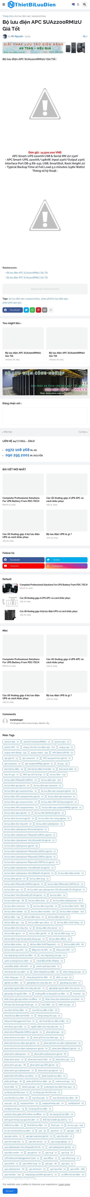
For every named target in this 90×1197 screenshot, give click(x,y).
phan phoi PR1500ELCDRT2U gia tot (23, 1032)
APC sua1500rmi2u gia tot (57, 758)
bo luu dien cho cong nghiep (54, 818)
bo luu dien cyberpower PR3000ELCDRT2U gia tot (29, 857)
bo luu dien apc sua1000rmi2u (20, 791)
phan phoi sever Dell (39, 1059)
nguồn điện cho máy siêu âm (46, 1026)
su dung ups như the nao (46, 1092)
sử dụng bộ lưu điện (39, 1109)
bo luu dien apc (51, 780)
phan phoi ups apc (12, 302)
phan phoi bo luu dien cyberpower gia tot (25, 1048)
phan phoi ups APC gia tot (44, 1065)
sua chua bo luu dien (16, 1098)
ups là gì (67, 1153)
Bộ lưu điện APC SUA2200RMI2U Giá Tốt (27, 272)
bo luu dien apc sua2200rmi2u (30, 16)
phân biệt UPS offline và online (20, 1076)
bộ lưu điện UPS (74, 944)
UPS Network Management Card (21, 1158)
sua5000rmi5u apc (53, 1103)
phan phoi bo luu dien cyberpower (62, 1043)
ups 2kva (56, 1131)
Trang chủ (8, 16)
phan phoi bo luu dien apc (54, 298)
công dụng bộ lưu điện (39, 977)
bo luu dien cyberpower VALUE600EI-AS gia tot (28, 868)
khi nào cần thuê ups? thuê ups (20, 1005)
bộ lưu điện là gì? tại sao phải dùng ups (24, 939)
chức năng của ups (73, 972)
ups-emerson (37, 1169)
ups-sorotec (12, 1174)
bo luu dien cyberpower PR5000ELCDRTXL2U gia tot (31, 862)
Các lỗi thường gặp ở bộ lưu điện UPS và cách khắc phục (21, 536)
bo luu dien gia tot (14, 879)
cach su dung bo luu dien (18, 961)
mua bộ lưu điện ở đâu (44, 1010)
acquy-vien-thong (15, 753)
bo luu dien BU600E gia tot (49, 813)
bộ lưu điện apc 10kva (40, 922)
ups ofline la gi (70, 1158)
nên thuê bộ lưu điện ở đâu (53, 1021)
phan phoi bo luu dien (16, 1037)
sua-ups (10, 1103)
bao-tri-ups (11, 774)
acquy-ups (66, 747)
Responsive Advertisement (45, 289)
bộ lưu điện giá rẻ (14, 933)
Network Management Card (19, 1021)
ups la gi (51, 1153)
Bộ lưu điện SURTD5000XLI (45, 944)
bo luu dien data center (71, 873)
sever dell (11, 1087)
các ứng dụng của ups (53, 955)
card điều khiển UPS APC (18, 966)
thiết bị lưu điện (13, 1125)
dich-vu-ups (63, 977)
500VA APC (11, 747)
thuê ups (57, 1125)
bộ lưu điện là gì (63, 933)
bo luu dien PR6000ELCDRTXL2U (65, 884)
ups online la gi (32, 1163)
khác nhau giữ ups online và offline (22, 999)
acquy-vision (39, 753)
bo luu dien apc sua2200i (61, 796)
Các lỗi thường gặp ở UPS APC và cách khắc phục (65, 500)
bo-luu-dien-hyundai (45, 906)
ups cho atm (64, 1136)
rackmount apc (65, 1081)
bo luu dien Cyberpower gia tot (21, 846)
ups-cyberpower (14, 1169)
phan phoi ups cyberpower (19, 1070)
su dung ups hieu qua (16, 1092)
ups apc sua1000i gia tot (39, 1136)
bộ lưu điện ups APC (15, 950)
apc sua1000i (30, 758)
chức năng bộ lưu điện (45, 972)
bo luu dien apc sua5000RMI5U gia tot (61, 807)
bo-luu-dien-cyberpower (67, 900)
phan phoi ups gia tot (50, 1070)
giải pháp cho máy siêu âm (41, 983)
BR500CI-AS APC (42, 950)
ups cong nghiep (60, 1142)
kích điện (48, 1005)
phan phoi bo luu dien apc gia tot (21, 1043)
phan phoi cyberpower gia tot (50, 1054)
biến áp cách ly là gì (34, 774)
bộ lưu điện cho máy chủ (17, 928)
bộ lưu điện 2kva (34, 917)
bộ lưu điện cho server (48, 928)
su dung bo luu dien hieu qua (59, 1087)
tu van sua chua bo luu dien (19, 1131)
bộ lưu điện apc (14, 922)
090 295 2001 (17, 455)
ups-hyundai (58, 1169)
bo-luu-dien (57, 895)
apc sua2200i (12, 763)
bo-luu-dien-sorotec (43, 911)
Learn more (64, 1184)
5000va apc (62, 742)
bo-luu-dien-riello (73, 906)
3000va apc (11, 742)
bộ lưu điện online (15, 944)
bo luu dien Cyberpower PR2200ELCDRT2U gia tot (30, 851)
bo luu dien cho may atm (17, 824)
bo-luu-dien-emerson (16, 906)
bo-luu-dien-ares (38, 900)
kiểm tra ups (66, 1005)
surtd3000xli (76, 1103)
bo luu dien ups (13, 889)
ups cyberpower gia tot (61, 1147)
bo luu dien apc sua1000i (47, 785)
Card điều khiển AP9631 (49, 961)
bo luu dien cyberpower (49, 824)
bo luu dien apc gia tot (16, 785)
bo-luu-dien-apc (14, 900)
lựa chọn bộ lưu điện (16, 1010)
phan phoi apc (54, 1032)
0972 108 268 (17, 449)
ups (42, 1131)
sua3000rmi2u (29, 1103)
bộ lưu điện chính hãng (70, 922)
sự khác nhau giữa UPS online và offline (24, 1114)
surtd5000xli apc (14, 1109)
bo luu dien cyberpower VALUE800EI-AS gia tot (28, 873)
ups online (11, 1163)
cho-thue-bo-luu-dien (16, 972)
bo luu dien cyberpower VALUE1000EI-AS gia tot (29, 840)
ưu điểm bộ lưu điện (72, 1174)
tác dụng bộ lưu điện (61, 1114)
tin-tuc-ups (75, 1125)
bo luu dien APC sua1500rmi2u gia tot (23, 796)
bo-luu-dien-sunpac (72, 911)
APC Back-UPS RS (62, 753)
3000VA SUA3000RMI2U (36, 742)
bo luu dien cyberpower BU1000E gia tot (25, 829)
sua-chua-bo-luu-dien (65, 1098)
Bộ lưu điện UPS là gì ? (59, 534)
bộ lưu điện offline (59, 939)
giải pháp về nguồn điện (17, 994)
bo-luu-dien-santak (15, 911)
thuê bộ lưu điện (37, 1125)
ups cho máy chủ (14, 1142)
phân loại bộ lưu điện (53, 1076)
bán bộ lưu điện (13, 769)
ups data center (13, 1153)
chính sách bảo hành (47, 966)
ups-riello (77, 1169)
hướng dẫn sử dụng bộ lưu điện (52, 994)
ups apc (73, 1131)
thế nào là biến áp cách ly (57, 1120)
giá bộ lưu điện (13, 983)
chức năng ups (13, 977)
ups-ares (67, 1163)
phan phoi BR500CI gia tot (66, 1048)
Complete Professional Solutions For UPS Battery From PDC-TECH (21, 500)
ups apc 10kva (12, 1136)
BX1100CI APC (64, 950)
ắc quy (62, 763)
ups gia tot (34, 1153)
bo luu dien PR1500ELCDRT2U (20, 780)
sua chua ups (40, 1098)
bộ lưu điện (12, 917)
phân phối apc (13, 1081)
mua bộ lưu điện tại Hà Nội (18, 1016)
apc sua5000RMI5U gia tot (39, 763)
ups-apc (51, 1163)
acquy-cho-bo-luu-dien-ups (39, 747)
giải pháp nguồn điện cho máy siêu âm (24, 988)
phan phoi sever (13, 1059)
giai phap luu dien (70, 983)
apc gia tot (11, 758)
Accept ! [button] (10, 1191)
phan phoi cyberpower (17, 1054)
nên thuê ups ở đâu (15, 1026)
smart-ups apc (30, 1087)
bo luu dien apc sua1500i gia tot (58, 791)
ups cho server (37, 1142)
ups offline (50, 1158)
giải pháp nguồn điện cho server (66, 988)
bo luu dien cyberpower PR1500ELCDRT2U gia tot (29, 835)
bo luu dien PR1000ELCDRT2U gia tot (23, 884)
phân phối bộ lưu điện (38, 1081)
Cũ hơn (82, 432)
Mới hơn (8, 432)
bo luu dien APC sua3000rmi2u (20, 807)
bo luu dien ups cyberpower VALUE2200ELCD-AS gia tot (56, 889)
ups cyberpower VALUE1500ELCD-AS (24, 1147)
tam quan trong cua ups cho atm (21, 1120)
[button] (4, 4)
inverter (79, 994)
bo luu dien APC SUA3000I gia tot (59, 802)
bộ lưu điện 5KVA (58, 917)
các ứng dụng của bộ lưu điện (20, 955)
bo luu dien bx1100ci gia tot (19, 818)
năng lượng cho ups (49, 1016)
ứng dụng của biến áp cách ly (41, 1174)
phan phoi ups (64, 1059)
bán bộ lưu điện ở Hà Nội (41, 769)
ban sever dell (67, 769)
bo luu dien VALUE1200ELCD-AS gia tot (25, 895)
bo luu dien (57, 774)
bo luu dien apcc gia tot (17, 813)
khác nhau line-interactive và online (64, 999)
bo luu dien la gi (39, 879)
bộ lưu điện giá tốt (39, 933)
